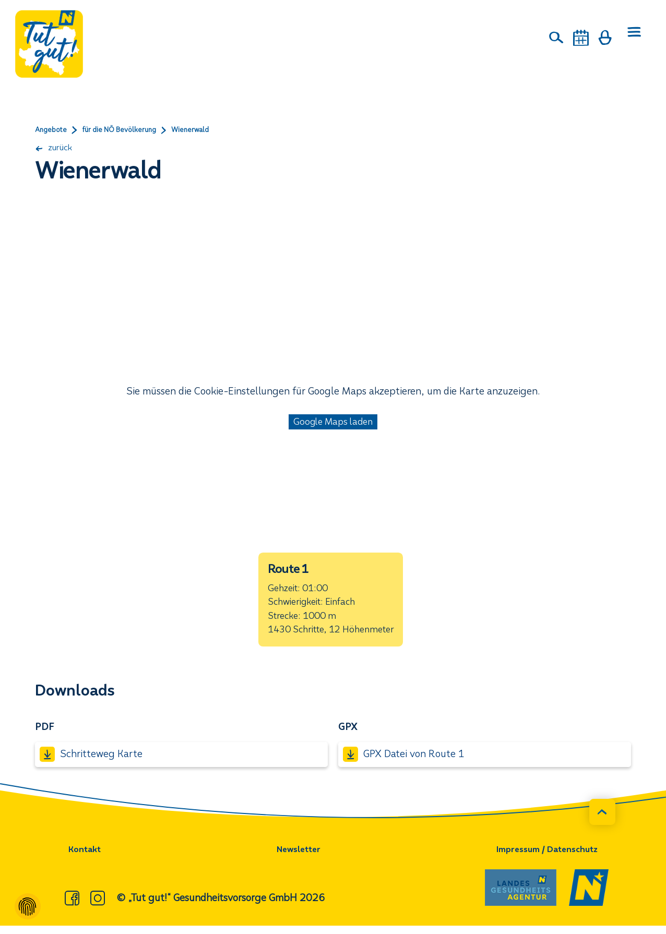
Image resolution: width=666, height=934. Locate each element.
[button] (330, 604)
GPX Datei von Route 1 (403, 762)
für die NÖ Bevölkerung (131, 130)
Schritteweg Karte (91, 762)
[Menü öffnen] (632, 38)
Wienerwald (212, 130)
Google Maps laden (333, 423)
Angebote (53, 130)
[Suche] (557, 37)
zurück (57, 148)
